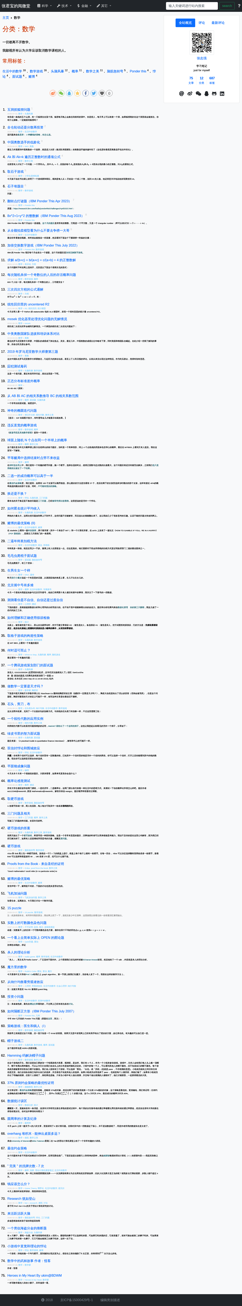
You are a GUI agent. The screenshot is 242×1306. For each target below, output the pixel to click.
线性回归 (32, 308)
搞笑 (27, 1138)
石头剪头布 (30, 708)
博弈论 (41, 1188)
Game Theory (31, 1188)
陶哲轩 (35, 690)
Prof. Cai (29, 974)
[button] (182, 93)
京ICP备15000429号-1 (76, 1300)
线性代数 (40, 415)
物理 (27, 770)
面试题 (17, 76)
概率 (75, 71)
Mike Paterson (38, 1141)
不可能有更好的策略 (47, 486)
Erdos (27, 868)
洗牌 (32, 1170)
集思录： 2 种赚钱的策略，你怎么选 (34, 135)
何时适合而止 (15, 465)
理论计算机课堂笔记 (44, 1170)
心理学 (28, 604)
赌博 (32, 76)
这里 (50, 1018)
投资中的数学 (44, 1001)
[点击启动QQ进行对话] (206, 93)
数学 (20, 114)
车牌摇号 (47, 589)
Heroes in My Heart (33, 1280)
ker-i (27, 1203)
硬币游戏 (28, 835)
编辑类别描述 (110, 1300)
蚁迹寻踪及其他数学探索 (20, 432)
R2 (26, 308)
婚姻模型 (29, 1087)
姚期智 (106, 1155)
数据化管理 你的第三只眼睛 (131, 607)
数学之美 (93, 71)
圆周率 (28, 1123)
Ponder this (138, 71)
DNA (27, 575)
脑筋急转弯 (115, 71)
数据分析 (29, 1105)
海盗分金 (29, 1232)
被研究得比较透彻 (60, 501)
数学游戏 (37, 71)
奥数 (32, 146)
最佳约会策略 (15, 483)
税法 (40, 545)
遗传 (32, 575)
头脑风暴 (58, 71)
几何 (38, 1015)
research (33, 1203)
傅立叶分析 (30, 415)
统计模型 (42, 308)
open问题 (29, 942)
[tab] (185, 23)
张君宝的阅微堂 (16, 6)
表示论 (28, 264)
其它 (102, 6)
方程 (34, 264)
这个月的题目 (48, 223)
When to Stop (31, 655)
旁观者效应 (37, 986)
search (227, 6)
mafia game (30, 956)
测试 (34, 604)
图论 (36, 942)
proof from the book (39, 868)
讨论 (71, 1004)
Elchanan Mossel (90, 960)
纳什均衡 (40, 708)
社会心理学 (62, 986)
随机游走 (56, 655)
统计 (27, 622)
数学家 (28, 690)
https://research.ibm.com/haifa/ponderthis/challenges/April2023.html (43, 208)
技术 (63, 6)
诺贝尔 (61, 1188)
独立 (41, 927)
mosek (27, 323)
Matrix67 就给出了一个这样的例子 (63, 726)
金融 (82, 6)
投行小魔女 (16, 578)
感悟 (40, 1203)
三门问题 (43, 498)
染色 (36, 927)
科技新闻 (32, 530)
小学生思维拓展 (32, 176)
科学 (43, 6)
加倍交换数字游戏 (74, 252)
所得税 (46, 545)
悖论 (27, 498)
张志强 (202, 58)
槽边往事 (34, 1004)
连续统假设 (49, 927)
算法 (45, 971)
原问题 (63, 838)
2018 (47, 1300)
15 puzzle (29, 912)
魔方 (50, 971)
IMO (26, 146)
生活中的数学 (12, 71)
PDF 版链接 (14, 533)
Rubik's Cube (30, 971)
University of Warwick (20, 1141)
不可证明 (29, 927)
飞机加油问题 (31, 897)
